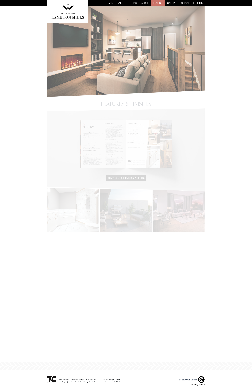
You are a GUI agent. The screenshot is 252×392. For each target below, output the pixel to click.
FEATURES (158, 3)
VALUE (121, 3)
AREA (111, 3)
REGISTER (198, 3)
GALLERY (171, 3)
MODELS (145, 3)
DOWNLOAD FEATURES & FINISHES (126, 178)
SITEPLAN (132, 3)
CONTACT (184, 3)
